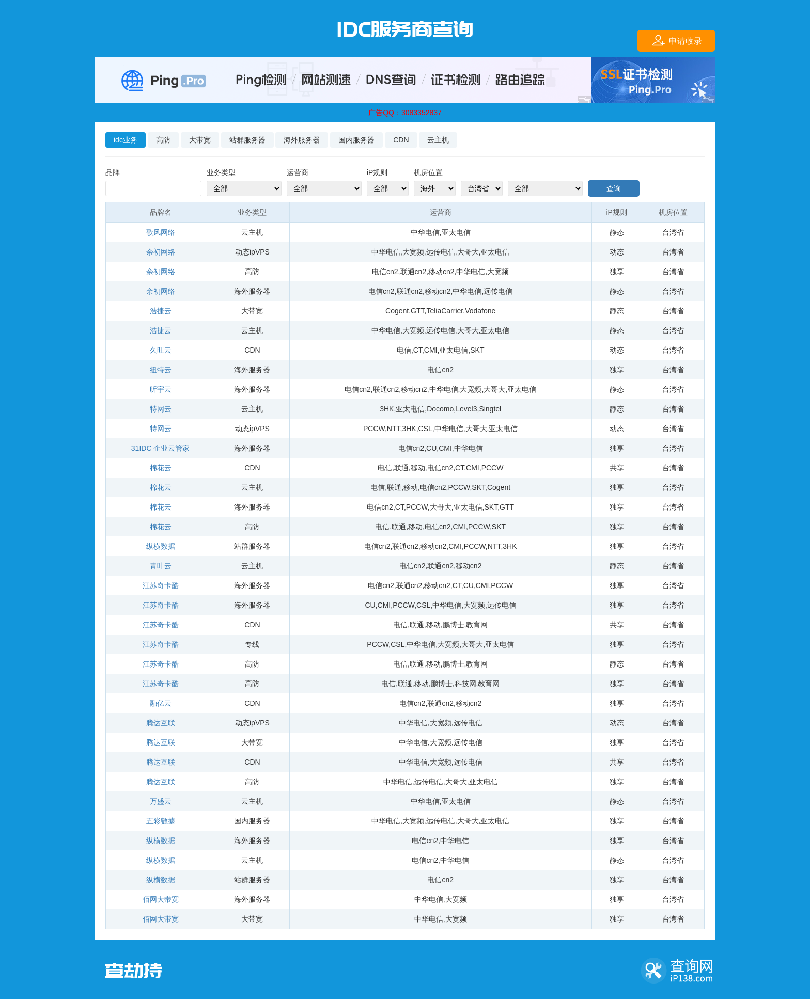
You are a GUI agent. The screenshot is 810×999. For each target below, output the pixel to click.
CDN (401, 140)
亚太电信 (456, 232)
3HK (387, 409)
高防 (163, 140)
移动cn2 (441, 271)
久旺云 (161, 350)
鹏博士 (453, 625)
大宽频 (413, 252)
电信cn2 (385, 271)
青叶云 (161, 566)
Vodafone (480, 311)
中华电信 (425, 232)
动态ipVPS (252, 252)
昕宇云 (161, 389)
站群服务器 (247, 140)
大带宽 (200, 140)
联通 (401, 468)
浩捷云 (161, 311)
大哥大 (468, 252)
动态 (617, 252)
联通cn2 (413, 271)
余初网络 (160, 252)
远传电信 (440, 252)
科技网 (465, 683)
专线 (252, 644)
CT (417, 350)
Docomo (440, 409)
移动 (418, 468)
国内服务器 (356, 140)
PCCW (374, 428)
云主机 (438, 140)
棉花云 (161, 468)
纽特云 (161, 370)
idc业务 (125, 140)
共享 (617, 468)
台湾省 (673, 232)
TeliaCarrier (444, 311)
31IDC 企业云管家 (160, 448)
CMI (431, 350)
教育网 (477, 625)
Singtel (490, 409)
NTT (393, 428)
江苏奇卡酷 (161, 585)
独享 (617, 271)
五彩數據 (160, 821)
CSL (425, 428)
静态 (617, 232)
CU (431, 448)
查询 (613, 188)
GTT (417, 311)
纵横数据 (160, 546)
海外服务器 (302, 140)
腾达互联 (160, 723)
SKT (477, 350)
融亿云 (161, 703)
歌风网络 (160, 232)
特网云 (161, 409)
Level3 (466, 409)
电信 (404, 350)
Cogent (397, 311)
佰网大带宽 (161, 899)
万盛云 (161, 801)
